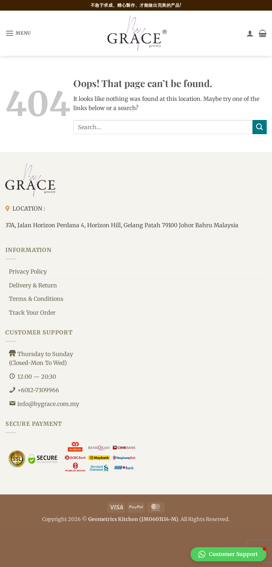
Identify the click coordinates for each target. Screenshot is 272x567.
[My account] (250, 33)
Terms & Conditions (36, 298)
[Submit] (260, 127)
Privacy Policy (28, 271)
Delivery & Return (33, 285)
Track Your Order (32, 312)
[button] (18, 33)
